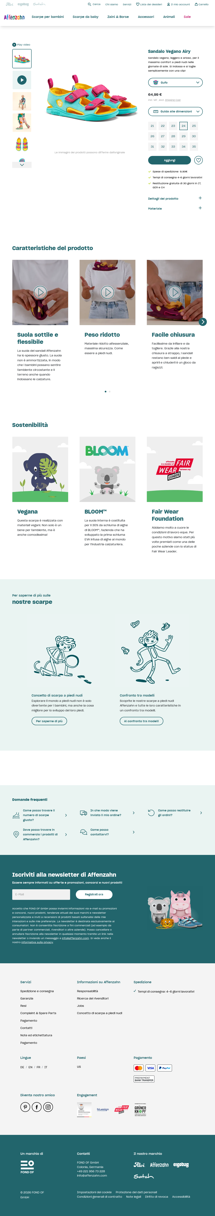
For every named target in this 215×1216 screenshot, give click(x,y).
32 (163, 146)
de (22, 1067)
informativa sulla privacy (37, 942)
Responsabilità (87, 991)
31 (152, 146)
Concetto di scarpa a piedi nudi (99, 1013)
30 (194, 136)
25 (194, 126)
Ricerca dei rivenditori (92, 998)
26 (152, 136)
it (45, 1067)
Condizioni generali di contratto (99, 1197)
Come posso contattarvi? (94, 832)
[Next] (203, 322)
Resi (23, 1006)
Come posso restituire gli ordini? (169, 813)
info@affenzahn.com (75, 938)
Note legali (133, 1197)
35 (194, 146)
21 (152, 126)
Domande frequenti (29, 799)
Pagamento (28, 1020)
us (79, 1067)
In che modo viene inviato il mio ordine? (100, 813)
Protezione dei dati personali (136, 1192)
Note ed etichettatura (36, 1035)
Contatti (26, 1028)
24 (183, 126)
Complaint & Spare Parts (38, 1013)
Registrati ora (94, 894)
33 (173, 146)
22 (163, 126)
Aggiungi (169, 160)
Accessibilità (181, 1197)
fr (38, 1067)
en (30, 1067)
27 (162, 136)
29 (183, 136)
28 (173, 136)
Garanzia (26, 998)
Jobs (80, 1006)
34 (183, 146)
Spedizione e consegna (37, 991)
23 (173, 126)
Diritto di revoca (156, 1197)
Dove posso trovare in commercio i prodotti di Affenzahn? (35, 834)
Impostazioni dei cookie (94, 1192)
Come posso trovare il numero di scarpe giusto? (33, 815)
